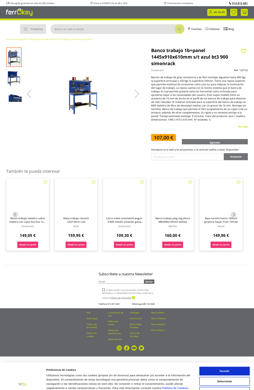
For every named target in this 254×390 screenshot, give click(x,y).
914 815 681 (238, 3)
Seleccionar (224, 354)
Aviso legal (92, 318)
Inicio (8, 39)
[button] (29, 94)
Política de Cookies (175, 361)
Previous (15, 215)
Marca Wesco (158, 330)
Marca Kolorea (158, 318)
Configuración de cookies (195, 383)
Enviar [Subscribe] (149, 281)
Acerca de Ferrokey (135, 335)
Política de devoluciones (114, 332)
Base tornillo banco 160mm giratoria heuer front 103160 (221, 220)
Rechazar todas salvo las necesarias (224, 366)
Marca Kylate (157, 312)
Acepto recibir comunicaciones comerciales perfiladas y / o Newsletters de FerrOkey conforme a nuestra (127, 294)
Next (233, 215)
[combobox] (117, 29)
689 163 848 (149, 303)
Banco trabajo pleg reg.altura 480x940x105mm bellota (172, 220)
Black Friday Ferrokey (135, 326)
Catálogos (135, 312)
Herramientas (20, 39)
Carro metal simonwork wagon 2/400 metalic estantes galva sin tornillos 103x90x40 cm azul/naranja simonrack (124, 223)
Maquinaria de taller (40, 39)
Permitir (225, 344)
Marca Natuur (158, 324)
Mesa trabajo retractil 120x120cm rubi (76, 220)
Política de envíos (113, 323)
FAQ (89, 312)
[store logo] (19, 12)
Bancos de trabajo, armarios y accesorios (72, 39)
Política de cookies (92, 335)
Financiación (136, 318)
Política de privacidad (92, 326)
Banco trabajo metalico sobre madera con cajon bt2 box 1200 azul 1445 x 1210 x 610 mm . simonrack (27, 223)
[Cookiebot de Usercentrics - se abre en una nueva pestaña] (22, 383)
